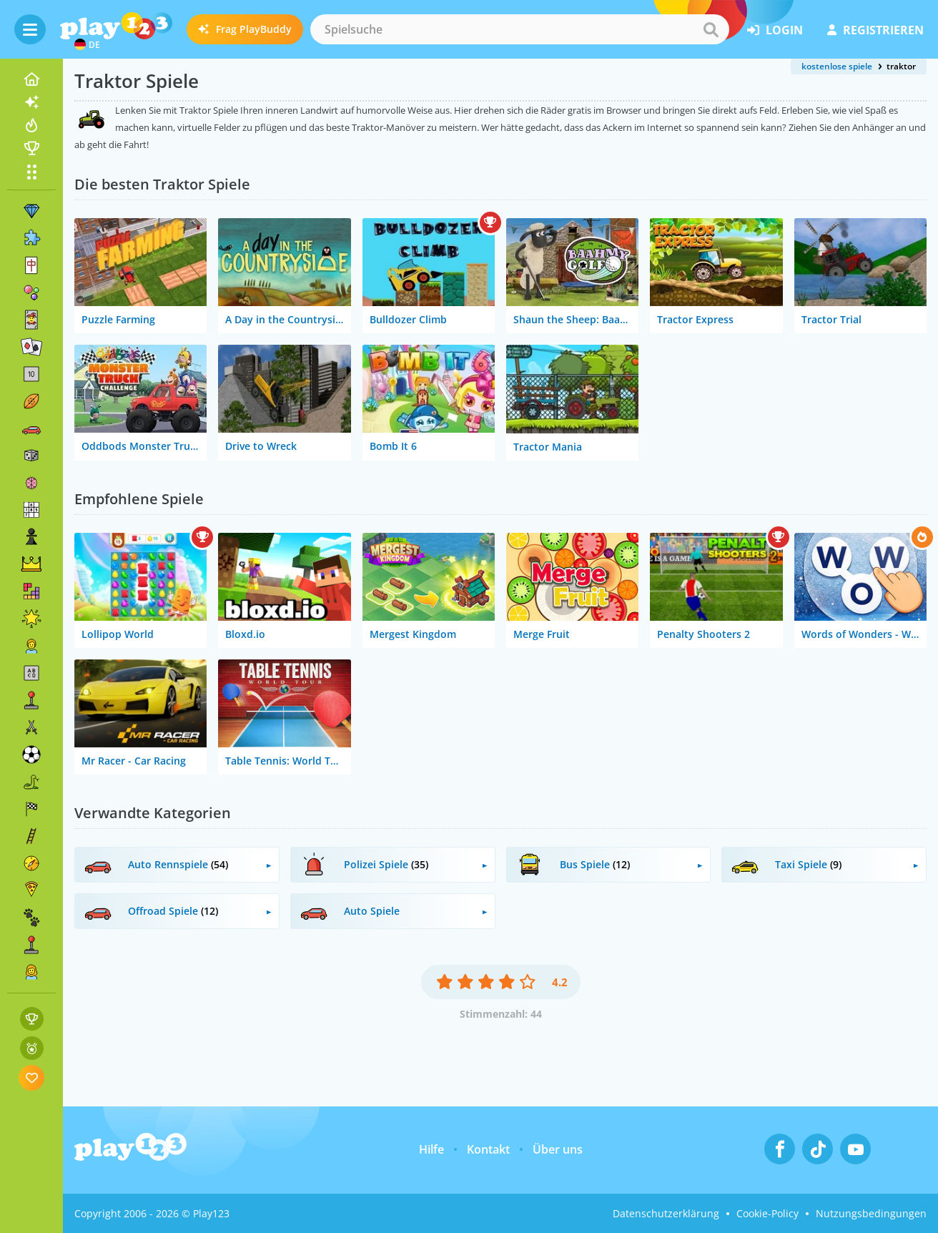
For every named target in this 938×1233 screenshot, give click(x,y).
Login (775, 30)
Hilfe (431, 1149)
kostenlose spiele (836, 66)
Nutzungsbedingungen (871, 1213)
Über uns (558, 1149)
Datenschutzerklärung (666, 1213)
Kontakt (488, 1149)
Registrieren (875, 30)
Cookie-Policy (767, 1213)
